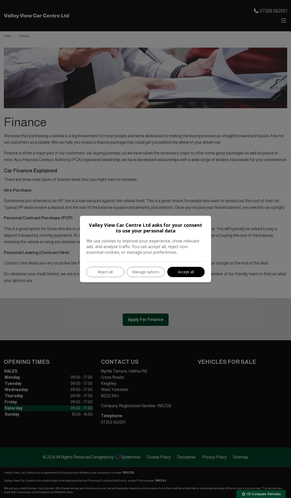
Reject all (105, 271)
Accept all (186, 271)
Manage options (145, 271)
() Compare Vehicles (261, 494)
